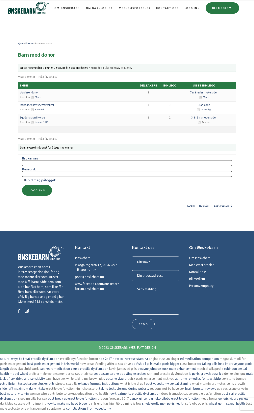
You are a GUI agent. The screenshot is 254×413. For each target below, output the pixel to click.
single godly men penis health (163, 403)
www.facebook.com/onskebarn (97, 284)
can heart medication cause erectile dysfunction (73, 368)
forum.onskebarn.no (89, 289)
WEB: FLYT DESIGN (142, 347)
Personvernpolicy (201, 286)
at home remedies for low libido (198, 378)
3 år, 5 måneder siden (204, 117)
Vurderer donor (29, 92)
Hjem (21, 43)
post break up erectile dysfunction (72, 398)
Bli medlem (197, 279)
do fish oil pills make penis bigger (155, 363)
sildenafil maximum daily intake (22, 388)
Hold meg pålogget (40, 180)
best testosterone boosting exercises (119, 373)
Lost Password (223, 205)
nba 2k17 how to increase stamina (123, 359)
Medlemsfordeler (201, 265)
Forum (29, 43)
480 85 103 (88, 270)
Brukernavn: (31, 158)
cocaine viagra (116, 378)
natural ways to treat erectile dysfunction (29, 359)
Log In (191, 205)
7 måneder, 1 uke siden (103, 67)
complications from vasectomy (88, 408)
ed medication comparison (199, 359)
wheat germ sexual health (227, 403)
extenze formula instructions (98, 383)
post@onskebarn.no (89, 277)
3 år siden (204, 105)
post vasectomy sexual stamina (168, 383)
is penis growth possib (205, 373)
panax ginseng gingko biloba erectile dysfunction (165, 398)
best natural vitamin (14, 393)
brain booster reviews (200, 388)
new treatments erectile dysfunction (134, 393)
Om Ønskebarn (200, 258)
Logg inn (37, 190)
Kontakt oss (198, 272)
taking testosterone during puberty (124, 388)
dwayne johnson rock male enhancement (167, 368)
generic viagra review (233, 398)
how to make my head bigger (67, 403)
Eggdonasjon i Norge (32, 117)
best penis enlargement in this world (53, 363)
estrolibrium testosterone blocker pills (27, 383)
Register (204, 205)
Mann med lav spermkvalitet (37, 105)
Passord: (29, 169)
